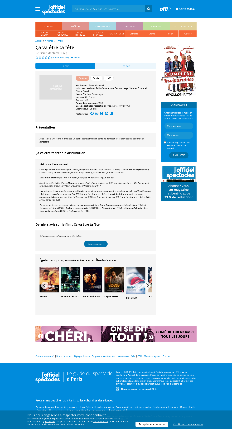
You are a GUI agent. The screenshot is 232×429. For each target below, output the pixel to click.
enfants (156, 26)
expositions (102, 26)
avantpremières (80, 33)
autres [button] (187, 33)
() (68, 169)
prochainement (116, 33)
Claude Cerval (82, 91)
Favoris (75, 57)
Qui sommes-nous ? (44, 356)
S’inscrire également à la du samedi (178, 145)
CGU (139, 356)
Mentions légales (152, 356)
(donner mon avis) (60, 57)
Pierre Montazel (96, 85)
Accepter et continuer (152, 424)
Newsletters (123, 356)
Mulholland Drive (91, 296)
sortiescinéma (44, 33)
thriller (169, 33)
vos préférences (100, 421)
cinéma (48, 26)
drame (152, 33)
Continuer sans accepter (188, 424)
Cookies (166, 356)
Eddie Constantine (105, 88)
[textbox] (108, 8)
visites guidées (183, 26)
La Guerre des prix (70, 296)
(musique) (75, 177)
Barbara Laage (121, 88)
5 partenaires (49, 421)
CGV (133, 356)
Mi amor (43, 296)
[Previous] (44, 285)
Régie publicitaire (82, 356)
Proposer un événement (103, 356)
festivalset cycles (98, 33)
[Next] (147, 285)
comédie (134, 33)
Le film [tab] (65, 65)
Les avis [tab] (125, 65)
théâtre (76, 26)
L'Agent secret (111, 296)
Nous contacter (63, 356)
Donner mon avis (96, 244)
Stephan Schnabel (138, 88)
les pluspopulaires (62, 33)
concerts (129, 26)
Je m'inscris (179, 155)
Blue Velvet (131, 297)
